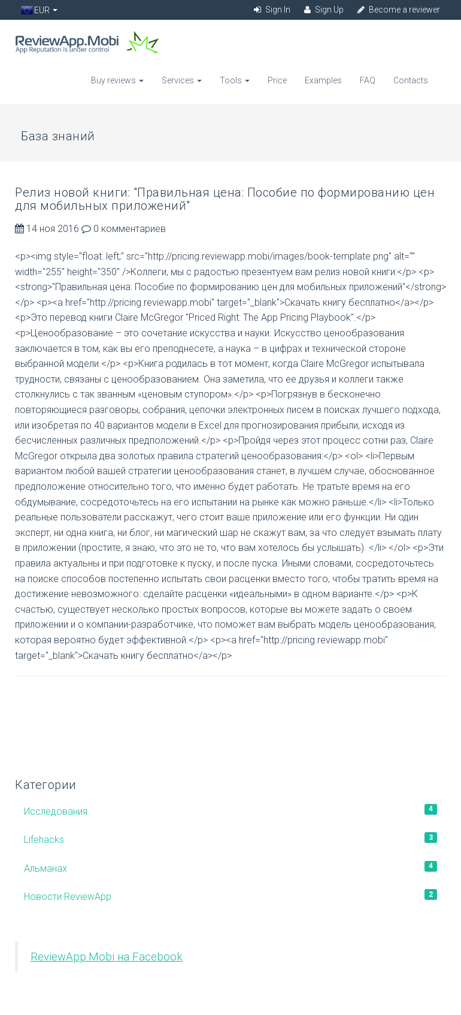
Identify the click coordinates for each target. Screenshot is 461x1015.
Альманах (230, 867)
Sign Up (324, 9)
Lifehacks (230, 838)
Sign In (272, 9)
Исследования (230, 810)
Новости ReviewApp (230, 895)
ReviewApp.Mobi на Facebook (107, 956)
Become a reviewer (398, 9)
